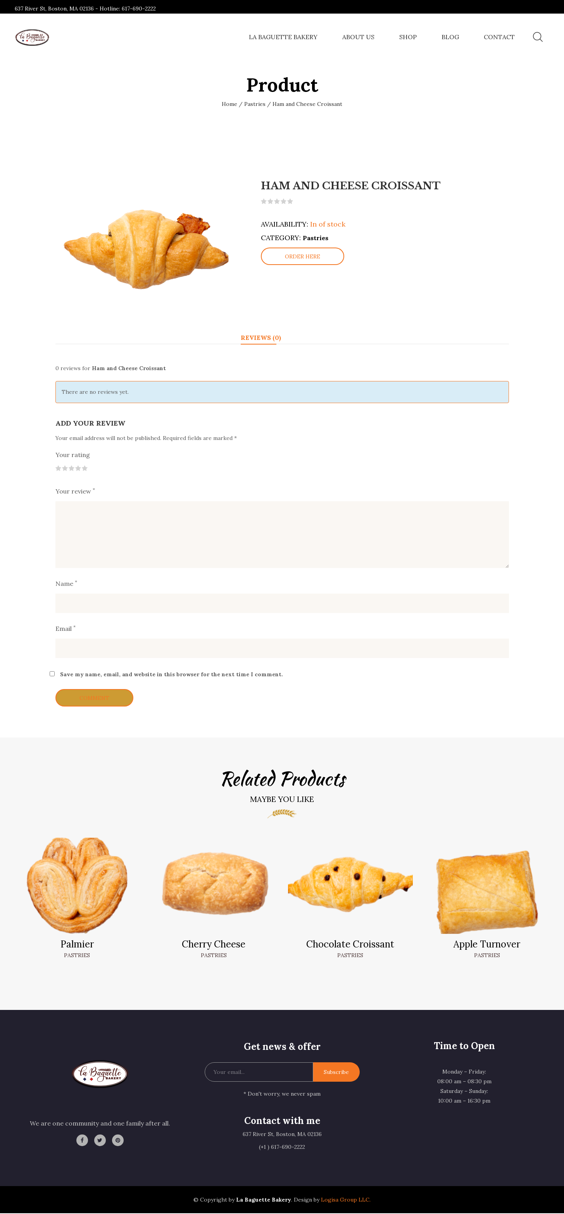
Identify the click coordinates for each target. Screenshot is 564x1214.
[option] (146, 248)
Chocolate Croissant (350, 945)
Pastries (255, 103)
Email (65, 629)
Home (229, 103)
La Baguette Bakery (283, 37)
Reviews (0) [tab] (261, 339)
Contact (499, 37)
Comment (94, 698)
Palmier (77, 945)
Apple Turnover (487, 945)
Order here (302, 259)
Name (66, 584)
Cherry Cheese (213, 945)
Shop (408, 37)
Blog (450, 37)
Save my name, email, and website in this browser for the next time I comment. (171, 675)
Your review (75, 492)
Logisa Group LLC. (345, 1200)
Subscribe (336, 1073)
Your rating (72, 456)
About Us (358, 37)
